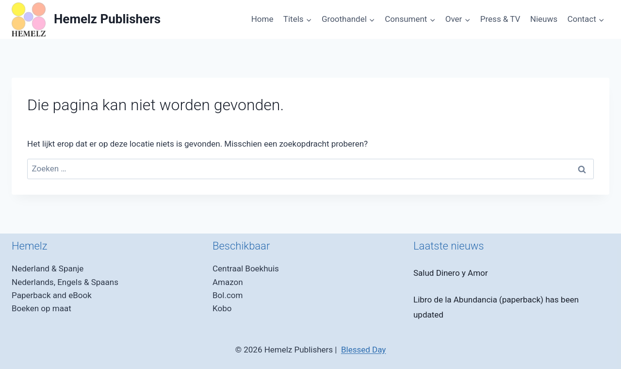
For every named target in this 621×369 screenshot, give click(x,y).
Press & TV (500, 19)
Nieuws (543, 19)
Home (262, 19)
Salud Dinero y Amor (450, 273)
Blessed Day (363, 349)
